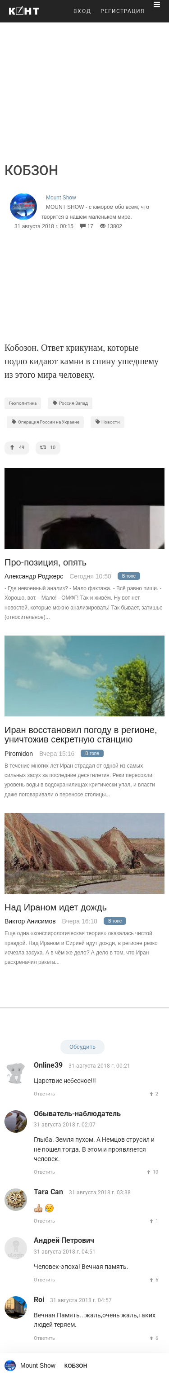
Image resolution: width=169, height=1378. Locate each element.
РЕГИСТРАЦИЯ (122, 11)
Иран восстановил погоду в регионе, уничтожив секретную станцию (81, 734)
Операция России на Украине (45, 422)
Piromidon (19, 753)
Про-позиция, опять (46, 562)
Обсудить (82, 1046)
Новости (107, 422)
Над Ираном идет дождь (56, 907)
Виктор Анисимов (30, 921)
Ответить (44, 1094)
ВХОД (82, 11)
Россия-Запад (70, 403)
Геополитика (23, 403)
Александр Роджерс (34, 576)
